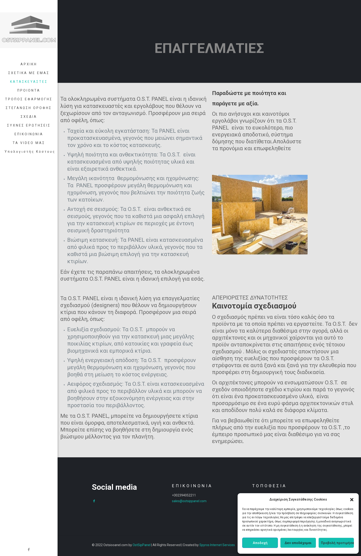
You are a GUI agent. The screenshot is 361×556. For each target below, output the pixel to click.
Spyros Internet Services (217, 545)
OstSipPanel (142, 545)
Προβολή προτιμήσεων (337, 543)
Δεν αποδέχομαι (298, 543)
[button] (351, 499)
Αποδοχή (260, 543)
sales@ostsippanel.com (189, 501)
